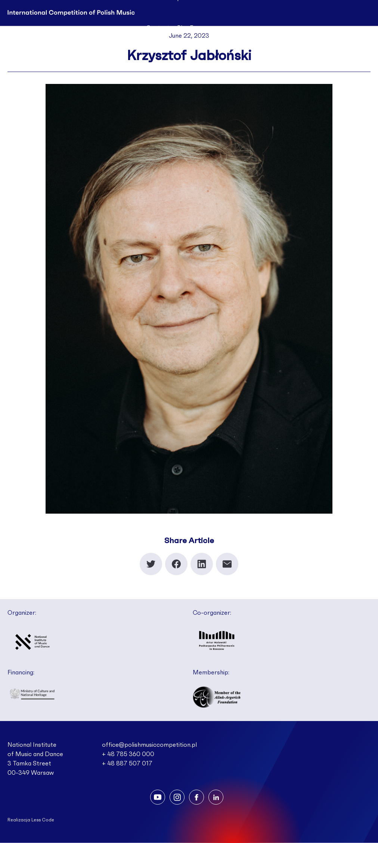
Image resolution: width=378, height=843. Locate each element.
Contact (158, 28)
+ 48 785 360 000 (128, 754)
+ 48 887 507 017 (127, 764)
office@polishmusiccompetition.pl (149, 745)
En (193, 28)
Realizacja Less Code (30, 820)
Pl (179, 28)
